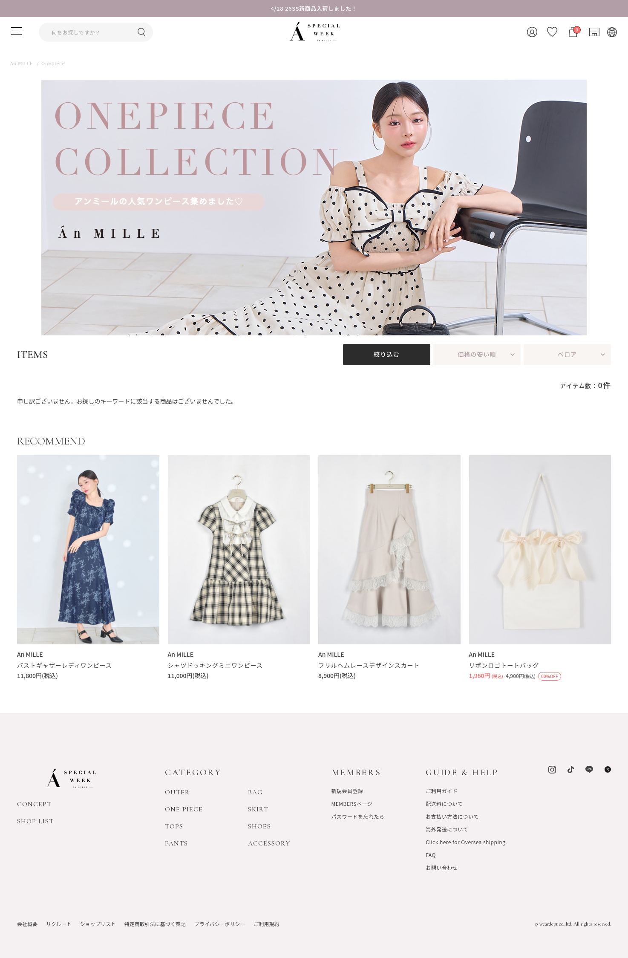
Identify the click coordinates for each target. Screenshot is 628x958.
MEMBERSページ (352, 803)
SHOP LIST (35, 821)
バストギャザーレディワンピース (64, 665)
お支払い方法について (452, 815)
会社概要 (27, 923)
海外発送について (447, 828)
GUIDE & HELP (462, 772)
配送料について (444, 803)
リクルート (59, 923)
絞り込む (386, 354)
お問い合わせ (442, 867)
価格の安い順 (477, 354)
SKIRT (258, 809)
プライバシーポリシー (219, 923)
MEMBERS (356, 772)
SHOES (259, 826)
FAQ (431, 854)
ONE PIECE (184, 809)
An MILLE (30, 654)
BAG (255, 792)
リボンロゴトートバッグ (504, 665)
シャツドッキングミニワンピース (215, 665)
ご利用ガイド (442, 790)
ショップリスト (98, 923)
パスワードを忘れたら (358, 815)
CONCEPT (34, 804)
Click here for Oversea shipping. (466, 841)
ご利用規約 (266, 923)
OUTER (177, 792)
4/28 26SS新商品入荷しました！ (314, 8)
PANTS (176, 843)
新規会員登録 (347, 790)
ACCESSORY (269, 843)
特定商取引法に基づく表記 (155, 923)
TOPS (174, 826)
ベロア (567, 354)
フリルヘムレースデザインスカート (369, 665)
